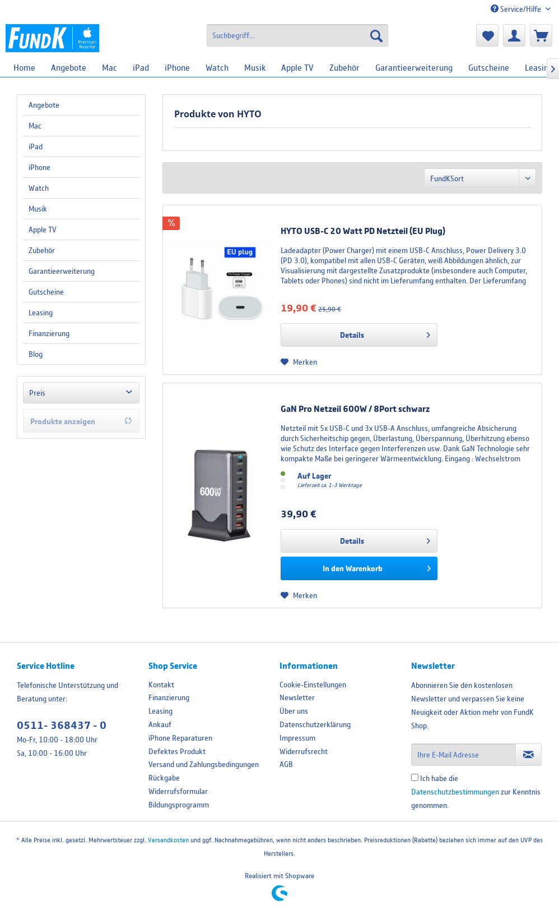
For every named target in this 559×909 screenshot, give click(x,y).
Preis (37, 392)
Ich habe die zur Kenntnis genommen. (476, 792)
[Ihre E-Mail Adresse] (463, 754)
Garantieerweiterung (62, 271)
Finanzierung (49, 333)
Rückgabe (164, 777)
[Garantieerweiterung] (413, 67)
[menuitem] (297, 35)
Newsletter (297, 697)
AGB (286, 764)
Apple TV (43, 229)
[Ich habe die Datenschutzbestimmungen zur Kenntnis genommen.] (414, 777)
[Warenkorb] (541, 35)
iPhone (39, 167)
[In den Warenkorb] (359, 568)
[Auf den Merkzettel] (299, 362)
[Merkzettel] (487, 35)
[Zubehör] (344, 67)
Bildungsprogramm (178, 804)
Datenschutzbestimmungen (455, 791)
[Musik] (254, 67)
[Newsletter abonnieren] (528, 754)
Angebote (44, 104)
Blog (36, 354)
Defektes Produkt (177, 751)
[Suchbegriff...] (297, 35)
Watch (39, 187)
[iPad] (141, 67)
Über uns (294, 710)
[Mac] (109, 67)
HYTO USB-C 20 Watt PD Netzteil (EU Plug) (363, 231)
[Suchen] (376, 35)
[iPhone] (177, 67)
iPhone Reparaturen (180, 737)
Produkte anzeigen (81, 421)
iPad (36, 146)
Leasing (41, 312)
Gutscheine (46, 291)
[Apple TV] (297, 67)
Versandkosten (168, 839)
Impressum (297, 737)
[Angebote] (68, 67)
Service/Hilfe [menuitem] (517, 8)
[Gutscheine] (488, 67)
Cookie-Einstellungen (313, 684)
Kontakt (161, 684)
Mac (35, 125)
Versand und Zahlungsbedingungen (203, 764)
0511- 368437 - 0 (61, 725)
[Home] (24, 67)
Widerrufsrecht (304, 751)
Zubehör (42, 250)
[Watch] (217, 67)
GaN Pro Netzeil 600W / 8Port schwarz (355, 408)
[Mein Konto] (514, 35)
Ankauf (159, 724)
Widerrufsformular (178, 791)
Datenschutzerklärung (315, 724)
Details (385, 332)
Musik (38, 208)
